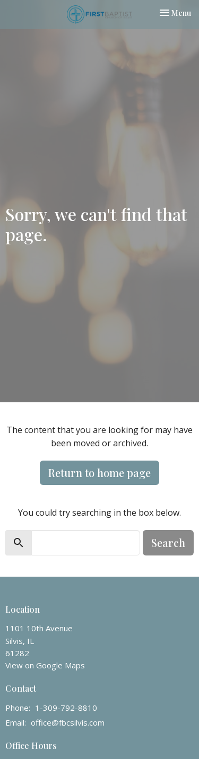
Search (168, 542)
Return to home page (99, 472)
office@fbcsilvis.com (68, 722)
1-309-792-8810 (66, 707)
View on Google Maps (45, 665)
